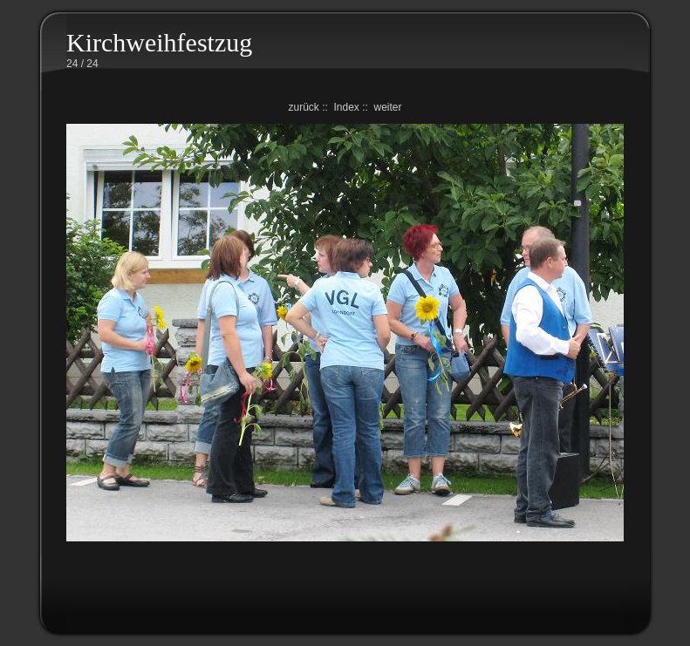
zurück (303, 107)
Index (346, 107)
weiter (388, 107)
